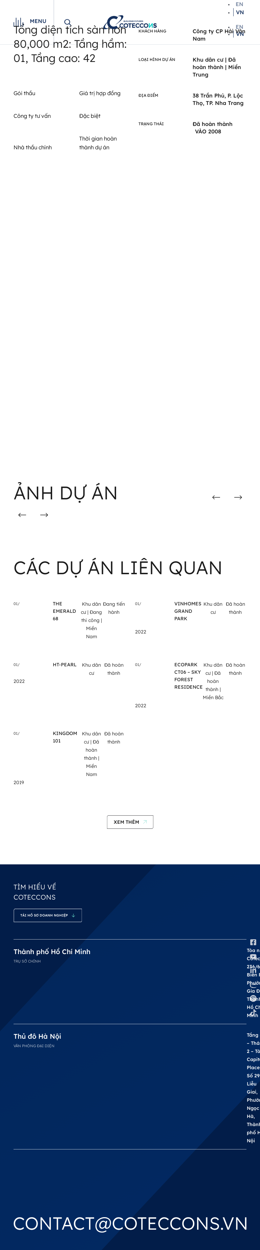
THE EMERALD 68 (64, 611)
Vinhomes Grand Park (187, 611)
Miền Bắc (213, 697)
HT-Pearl (65, 665)
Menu (38, 21)
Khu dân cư (208, 59)
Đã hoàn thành (213, 681)
